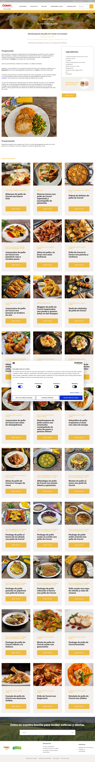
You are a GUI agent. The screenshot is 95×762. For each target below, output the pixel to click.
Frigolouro (82, 749)
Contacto (90, 1)
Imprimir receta (69, 95)
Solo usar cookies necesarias (23, 397)
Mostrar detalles (74, 392)
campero (4, 78)
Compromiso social (56, 6)
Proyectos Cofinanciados (50, 750)
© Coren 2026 (65, 758)
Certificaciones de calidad (51, 748)
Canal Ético (46, 752)
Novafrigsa (82, 751)
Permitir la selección (47, 397)
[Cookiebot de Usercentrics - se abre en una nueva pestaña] (75, 363)
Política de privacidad (45, 758)
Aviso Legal (56, 758)
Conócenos (23, 6)
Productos (34, 6)
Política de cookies (31, 758)
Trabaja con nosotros (77, 1)
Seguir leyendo (16, 209)
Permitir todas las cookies (71, 397)
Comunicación (71, 6)
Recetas (44, 6)
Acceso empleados (48, 746)
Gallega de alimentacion (86, 747)
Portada (4, 11)
